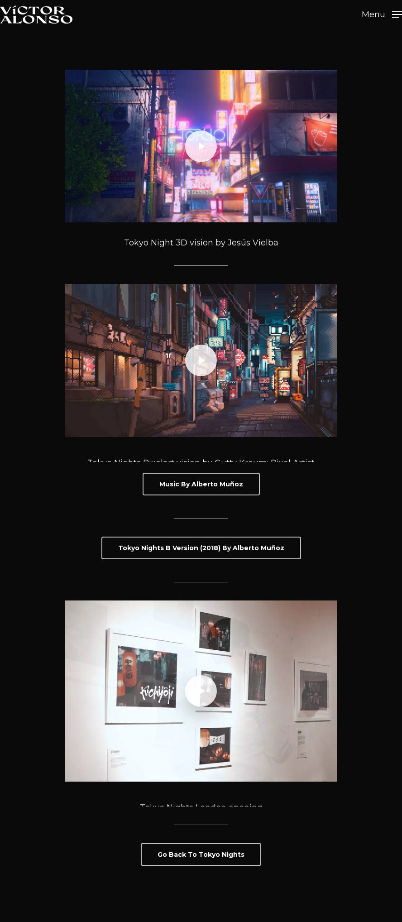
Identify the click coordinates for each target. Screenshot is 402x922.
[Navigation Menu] (382, 14)
